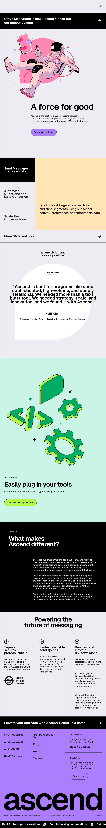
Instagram (11, 748)
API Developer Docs (43, 736)
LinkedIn (99, 815)
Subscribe (78, 776)
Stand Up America (80, 747)
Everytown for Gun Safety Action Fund (81, 741)
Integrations (14, 741)
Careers (38, 758)
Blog (36, 744)
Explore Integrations (20, 502)
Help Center (13, 755)
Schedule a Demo (43, 132)
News (36, 751)
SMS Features (14, 734)
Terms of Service (55, 815)
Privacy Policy (68, 815)
